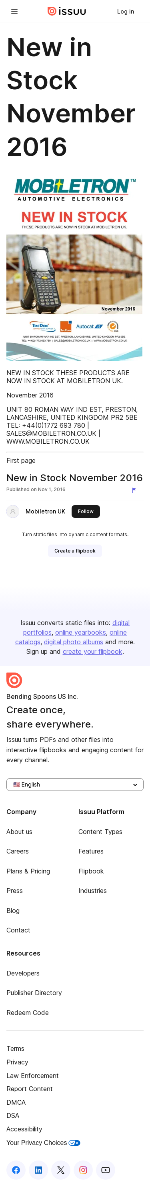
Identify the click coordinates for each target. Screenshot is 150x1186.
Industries (92, 891)
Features (91, 851)
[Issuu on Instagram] (83, 1170)
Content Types (100, 832)
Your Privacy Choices (43, 1142)
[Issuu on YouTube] (105, 1170)
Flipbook (91, 871)
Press (14, 891)
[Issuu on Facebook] (16, 1170)
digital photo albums (73, 642)
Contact (18, 930)
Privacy (17, 1062)
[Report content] (136, 490)
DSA (12, 1115)
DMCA (16, 1102)
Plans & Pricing (28, 871)
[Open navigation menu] (14, 11)
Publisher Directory (34, 993)
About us (19, 832)
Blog (13, 911)
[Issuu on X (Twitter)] (60, 1170)
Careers (17, 851)
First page (21, 460)
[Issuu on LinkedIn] (38, 1170)
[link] (125, 11)
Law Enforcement (32, 1076)
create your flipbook (92, 651)
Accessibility (24, 1129)
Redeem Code (27, 1013)
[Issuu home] (66, 11)
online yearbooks (80, 632)
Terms (15, 1048)
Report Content (29, 1089)
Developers (23, 973)
